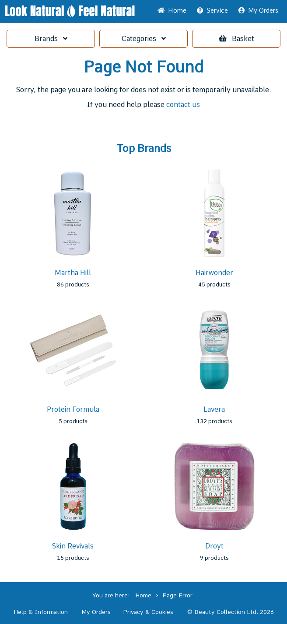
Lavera (214, 409)
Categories (143, 38)
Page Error (177, 595)
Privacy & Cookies (148, 611)
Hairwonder (214, 273)
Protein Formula (73, 409)
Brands (51, 38)
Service (212, 10)
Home (172, 10)
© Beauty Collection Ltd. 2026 (230, 611)
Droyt (214, 546)
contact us (183, 104)
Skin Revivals (73, 546)
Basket (236, 38)
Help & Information (41, 611)
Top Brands (143, 148)
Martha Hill (73, 273)
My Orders (258, 10)
